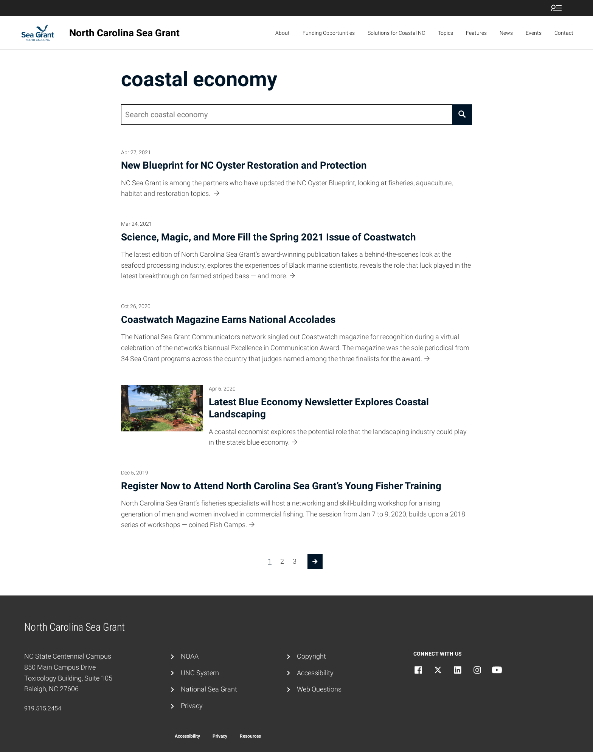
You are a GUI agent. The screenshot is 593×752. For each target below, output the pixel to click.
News (506, 33)
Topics (445, 33)
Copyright (311, 656)
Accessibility (315, 673)
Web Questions (319, 689)
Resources (250, 736)
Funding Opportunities (329, 33)
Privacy (192, 706)
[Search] (462, 114)
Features (476, 33)
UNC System (200, 673)
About (282, 33)
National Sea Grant (209, 689)
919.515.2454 (42, 708)
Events (534, 33)
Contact (563, 33)
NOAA (190, 656)
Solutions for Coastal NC (396, 33)
